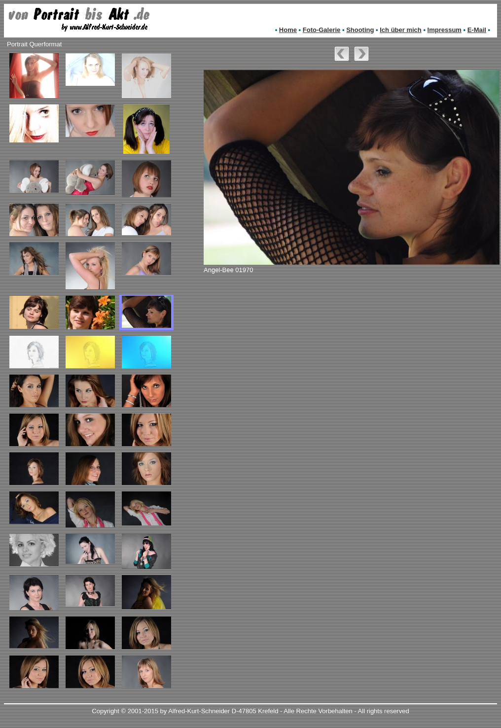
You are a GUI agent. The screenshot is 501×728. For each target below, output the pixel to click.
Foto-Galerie (322, 30)
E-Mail (476, 30)
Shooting (360, 30)
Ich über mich (401, 30)
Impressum (445, 30)
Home (288, 30)
